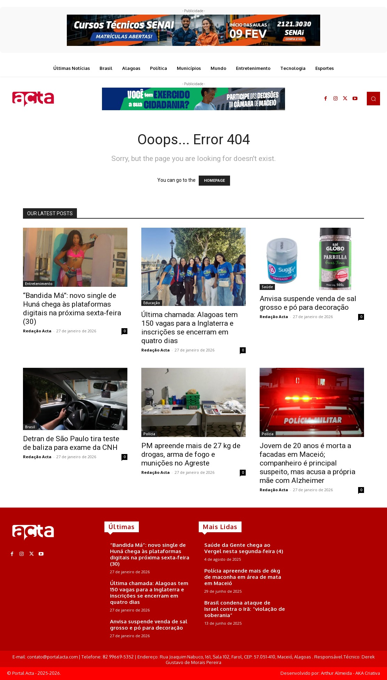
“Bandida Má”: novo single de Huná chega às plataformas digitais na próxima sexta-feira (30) (72, 308)
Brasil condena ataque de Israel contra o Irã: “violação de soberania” (244, 608)
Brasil (30, 426)
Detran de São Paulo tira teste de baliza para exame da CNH (71, 443)
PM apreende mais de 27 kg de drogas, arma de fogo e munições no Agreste (190, 454)
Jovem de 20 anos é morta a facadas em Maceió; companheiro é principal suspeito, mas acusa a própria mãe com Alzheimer (307, 463)
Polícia (149, 433)
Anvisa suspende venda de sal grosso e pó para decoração (308, 302)
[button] (373, 98)
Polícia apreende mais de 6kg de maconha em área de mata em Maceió (242, 576)
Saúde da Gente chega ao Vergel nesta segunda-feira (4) (243, 548)
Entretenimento (39, 283)
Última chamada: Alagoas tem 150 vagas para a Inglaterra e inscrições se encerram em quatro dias (189, 327)
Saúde (267, 286)
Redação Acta (37, 330)
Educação (151, 302)
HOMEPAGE (214, 180)
